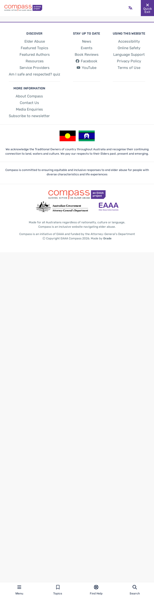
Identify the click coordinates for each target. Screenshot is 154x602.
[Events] (86, 48)
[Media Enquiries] (29, 109)
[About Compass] (28, 96)
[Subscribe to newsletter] (29, 115)
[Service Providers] (34, 67)
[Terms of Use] (129, 67)
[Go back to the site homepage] (23, 8)
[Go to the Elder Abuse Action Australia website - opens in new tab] (108, 207)
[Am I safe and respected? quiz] (34, 74)
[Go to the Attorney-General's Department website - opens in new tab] (62, 207)
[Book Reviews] (86, 54)
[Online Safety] (128, 48)
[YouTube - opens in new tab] (86, 68)
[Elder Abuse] (34, 41)
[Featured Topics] (34, 48)
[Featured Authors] (34, 54)
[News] (86, 41)
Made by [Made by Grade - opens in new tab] (100, 238)
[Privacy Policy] (129, 61)
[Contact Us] (29, 102)
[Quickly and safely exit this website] (147, 8)
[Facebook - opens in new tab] (86, 61)
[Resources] (34, 61)
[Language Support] (129, 54)
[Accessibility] (129, 41)
